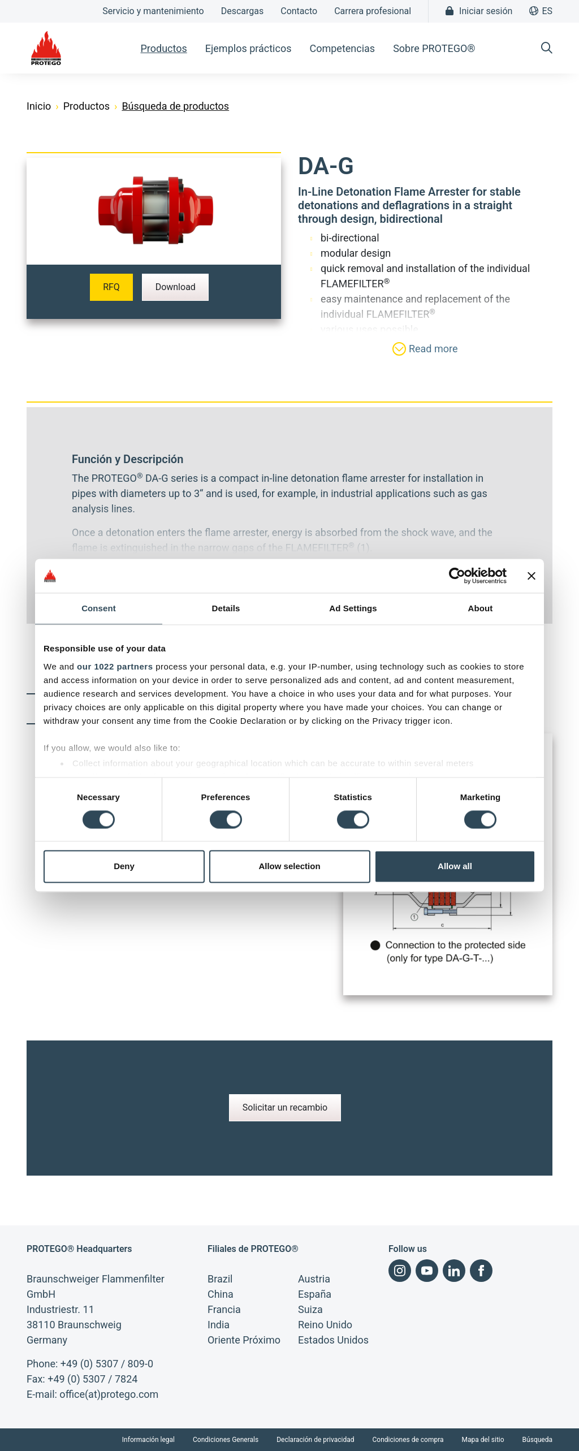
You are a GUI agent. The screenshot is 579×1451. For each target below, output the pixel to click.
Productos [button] (163, 48)
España (314, 1294)
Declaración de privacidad (315, 1440)
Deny (124, 866)
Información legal (148, 1440)
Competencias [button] (342, 48)
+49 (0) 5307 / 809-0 (107, 1364)
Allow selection (289, 866)
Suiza (310, 1309)
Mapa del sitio (483, 1440)
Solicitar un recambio (285, 1107)
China (221, 1294)
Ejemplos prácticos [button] (248, 48)
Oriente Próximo (244, 1340)
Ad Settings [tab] (353, 608)
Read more (424, 349)
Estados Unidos (333, 1340)
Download (175, 287)
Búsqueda (537, 1440)
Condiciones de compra (408, 1440)
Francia (224, 1309)
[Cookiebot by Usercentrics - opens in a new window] (457, 575)
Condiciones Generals (225, 1440)
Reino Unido (325, 1325)
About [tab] (480, 608)
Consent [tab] (98, 608)
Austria (314, 1279)
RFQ (111, 287)
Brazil (220, 1279)
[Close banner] (531, 576)
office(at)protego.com (108, 1394)
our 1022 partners (115, 666)
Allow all (455, 866)
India (219, 1325)
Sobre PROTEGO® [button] (434, 48)
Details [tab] (226, 608)
